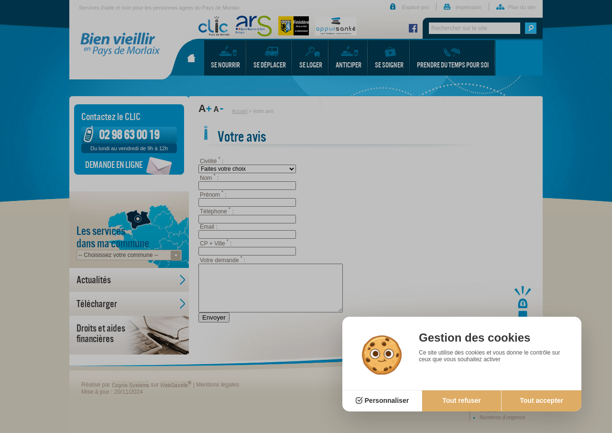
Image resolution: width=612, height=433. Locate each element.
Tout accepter (541, 400)
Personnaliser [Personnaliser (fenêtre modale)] (387, 400)
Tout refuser (461, 400)
